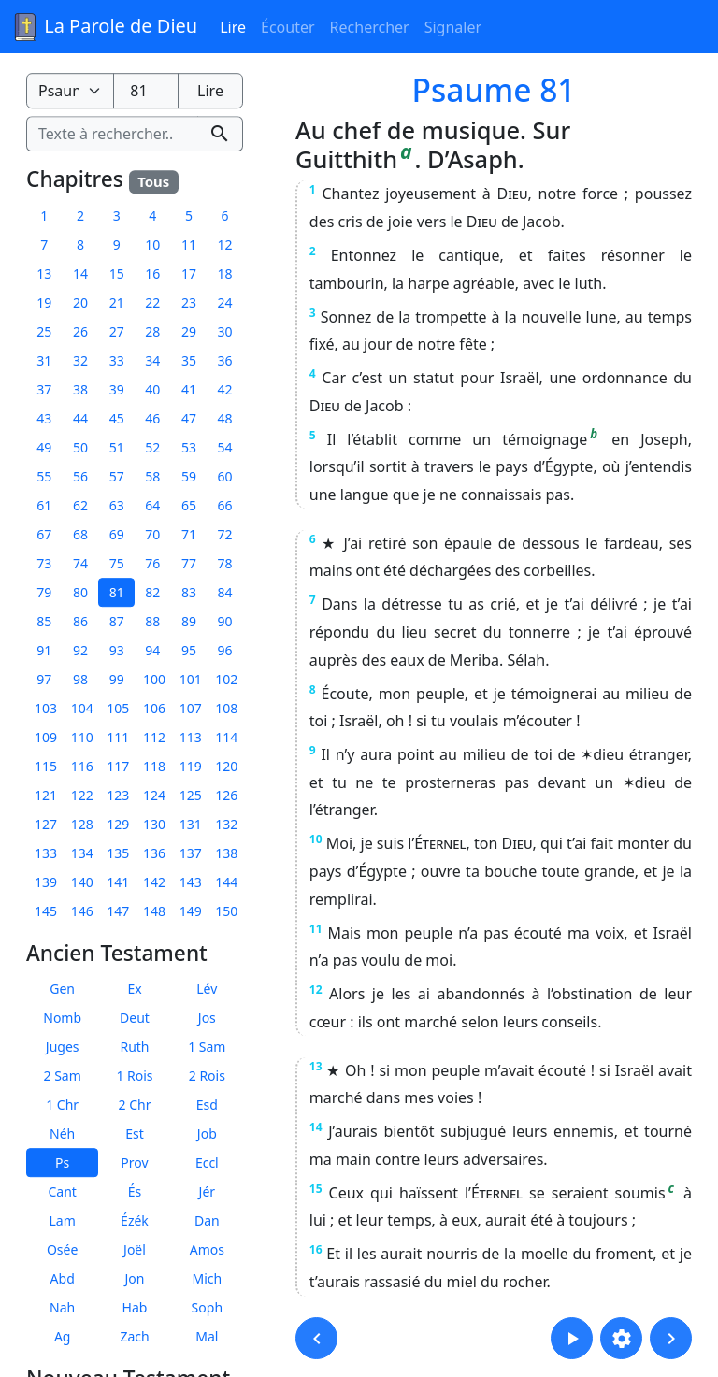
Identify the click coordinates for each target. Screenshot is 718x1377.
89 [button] (188, 621)
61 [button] (43, 505)
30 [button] (225, 331)
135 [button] (118, 853)
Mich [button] (207, 1278)
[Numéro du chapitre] (146, 90)
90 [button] (225, 621)
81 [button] (116, 592)
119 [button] (191, 766)
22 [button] (152, 302)
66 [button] (225, 505)
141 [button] (118, 882)
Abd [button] (62, 1278)
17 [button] (188, 273)
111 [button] (118, 737)
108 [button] (226, 708)
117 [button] (118, 766)
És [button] (135, 1191)
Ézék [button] (135, 1220)
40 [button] (152, 389)
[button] (316, 1338)
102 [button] (226, 679)
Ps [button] (62, 1162)
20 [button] (80, 302)
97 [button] (43, 679)
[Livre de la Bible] (70, 90)
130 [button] (154, 824)
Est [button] (134, 1133)
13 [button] (43, 273)
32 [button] (80, 360)
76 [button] (152, 563)
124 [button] (154, 795)
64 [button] (152, 505)
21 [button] (116, 302)
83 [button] (188, 592)
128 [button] (82, 824)
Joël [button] (134, 1249)
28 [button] (152, 331)
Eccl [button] (207, 1162)
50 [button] (80, 447)
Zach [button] (134, 1336)
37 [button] (43, 389)
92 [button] (80, 650)
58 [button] (152, 476)
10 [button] (152, 244)
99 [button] (116, 679)
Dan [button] (207, 1220)
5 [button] (189, 215)
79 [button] (43, 592)
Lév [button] (206, 988)
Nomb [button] (62, 1017)
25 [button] (43, 331)
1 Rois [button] (134, 1075)
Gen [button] (62, 988)
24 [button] (225, 302)
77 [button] (188, 563)
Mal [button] (206, 1336)
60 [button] (225, 476)
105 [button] (118, 708)
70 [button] (152, 534)
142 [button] (154, 882)
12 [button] (225, 244)
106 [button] (154, 708)
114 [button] (226, 737)
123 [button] (118, 795)
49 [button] (43, 447)
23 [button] (188, 302)
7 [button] (44, 244)
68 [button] (80, 534)
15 (316, 1189)
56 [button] (80, 476)
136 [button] (154, 853)
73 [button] (43, 563)
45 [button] (116, 418)
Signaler (452, 27)
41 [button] (188, 389)
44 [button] (80, 418)
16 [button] (152, 273)
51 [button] (116, 447)
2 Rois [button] (207, 1075)
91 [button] (43, 650)
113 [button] (191, 737)
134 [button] (82, 853)
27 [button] (116, 331)
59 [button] (188, 476)
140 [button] (82, 882)
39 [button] (116, 389)
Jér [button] (207, 1191)
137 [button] (191, 853)
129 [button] (118, 824)
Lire (233, 27)
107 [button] (191, 708)
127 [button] (46, 824)
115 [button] (46, 766)
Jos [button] (207, 1017)
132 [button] (226, 824)
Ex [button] (134, 988)
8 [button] (80, 244)
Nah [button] (62, 1307)
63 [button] (116, 505)
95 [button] (188, 650)
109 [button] (46, 737)
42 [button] (225, 389)
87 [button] (116, 621)
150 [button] (226, 911)
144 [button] (226, 882)
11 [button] (188, 244)
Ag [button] (62, 1336)
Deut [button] (135, 1017)
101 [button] (191, 679)
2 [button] (80, 215)
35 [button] (188, 360)
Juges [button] (62, 1046)
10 (316, 839)
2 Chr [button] (135, 1104)
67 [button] (43, 534)
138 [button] (226, 853)
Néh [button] (62, 1133)
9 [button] (117, 244)
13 (316, 1066)
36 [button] (225, 360)
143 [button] (191, 882)
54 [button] (225, 447)
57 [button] (116, 476)
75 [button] (116, 563)
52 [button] (152, 447)
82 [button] (152, 592)
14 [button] (80, 273)
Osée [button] (62, 1249)
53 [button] (188, 447)
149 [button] (191, 911)
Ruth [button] (134, 1046)
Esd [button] (207, 1104)
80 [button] (80, 592)
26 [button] (80, 331)
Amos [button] (207, 1249)
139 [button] (46, 882)
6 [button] (225, 215)
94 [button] (152, 650)
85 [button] (43, 621)
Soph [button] (207, 1307)
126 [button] (226, 795)
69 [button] (116, 534)
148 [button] (154, 911)
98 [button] (80, 679)
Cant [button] (62, 1191)
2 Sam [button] (62, 1075)
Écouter (288, 27)
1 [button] (44, 215)
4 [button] (152, 215)
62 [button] (80, 505)
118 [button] (154, 766)
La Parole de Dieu (104, 27)
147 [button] (118, 911)
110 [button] (82, 737)
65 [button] (188, 505)
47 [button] (188, 418)
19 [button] (43, 302)
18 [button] (225, 273)
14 (316, 1127)
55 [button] (43, 476)
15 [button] (116, 273)
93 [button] (116, 650)
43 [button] (43, 418)
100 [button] (154, 679)
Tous (153, 181)
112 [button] (154, 737)
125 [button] (191, 795)
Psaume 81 (494, 89)
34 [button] (152, 360)
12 (316, 989)
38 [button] (80, 389)
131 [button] (191, 824)
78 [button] (225, 563)
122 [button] (82, 795)
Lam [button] (63, 1220)
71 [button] (188, 534)
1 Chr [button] (62, 1104)
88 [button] (152, 621)
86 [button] (80, 621)
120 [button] (226, 766)
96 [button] (225, 650)
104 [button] (82, 708)
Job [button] (207, 1133)
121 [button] (46, 795)
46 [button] (152, 418)
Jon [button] (135, 1278)
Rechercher (369, 27)
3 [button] (117, 215)
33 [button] (116, 360)
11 (316, 929)
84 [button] (225, 592)
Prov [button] (134, 1162)
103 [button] (46, 708)
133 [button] (46, 853)
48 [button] (225, 418)
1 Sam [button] (206, 1046)
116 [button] (82, 766)
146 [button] (82, 911)
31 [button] (43, 360)
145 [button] (46, 911)
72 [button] (225, 534)
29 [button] (188, 331)
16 (316, 1249)
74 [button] (80, 563)
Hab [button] (135, 1307)
